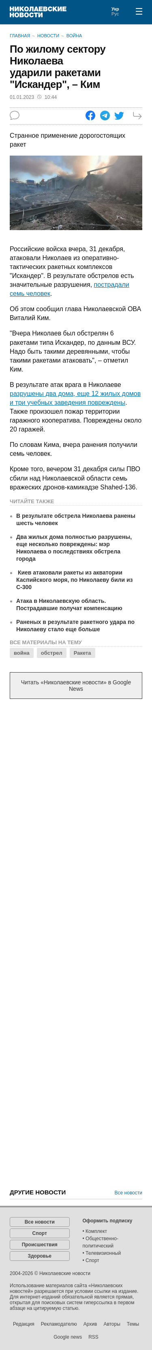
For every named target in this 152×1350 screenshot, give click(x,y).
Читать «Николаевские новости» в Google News (76, 685)
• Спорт (91, 1260)
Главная (20, 35)
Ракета (82, 653)
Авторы (111, 1324)
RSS (93, 1337)
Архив (90, 1324)
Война (74, 35)
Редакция (23, 1324)
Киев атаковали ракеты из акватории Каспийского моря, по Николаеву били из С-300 (74, 579)
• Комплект (95, 1231)
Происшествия (40, 1244)
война (22, 653)
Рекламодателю (59, 1324)
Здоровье (39, 1256)
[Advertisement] (76, 788)
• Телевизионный (102, 1253)
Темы (133, 1324)
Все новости (128, 1193)
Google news (68, 1337)
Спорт (39, 1233)
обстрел (51, 653)
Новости (48, 35)
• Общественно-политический (101, 1242)
